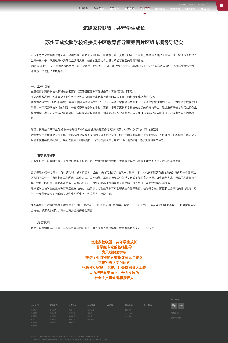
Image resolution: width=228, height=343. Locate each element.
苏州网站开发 (78, 339)
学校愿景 (34, 313)
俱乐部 (89, 313)
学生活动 (160, 9)
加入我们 (205, 9)
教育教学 (145, 9)
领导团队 (34, 316)
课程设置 (72, 319)
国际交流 (53, 322)
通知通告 (53, 310)
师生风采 (90, 319)
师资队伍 (34, 319)
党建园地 (175, 9)
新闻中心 (130, 9)
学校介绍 (114, 9)
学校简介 (34, 310)
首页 (102, 9)
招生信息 (190, 9)
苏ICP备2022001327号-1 (99, 339)
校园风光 (34, 322)
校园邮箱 (182, 4)
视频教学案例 (176, 318)
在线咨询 (128, 313)
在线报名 (201, 4)
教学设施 (34, 325)
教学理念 (72, 313)
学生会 (89, 316)
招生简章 (192, 4)
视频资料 (53, 319)
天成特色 (72, 310)
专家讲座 (53, 313)
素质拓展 (90, 310)
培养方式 (72, 316)
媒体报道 (53, 316)
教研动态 (72, 322)
